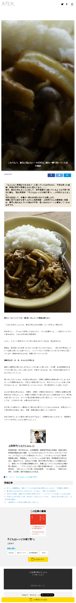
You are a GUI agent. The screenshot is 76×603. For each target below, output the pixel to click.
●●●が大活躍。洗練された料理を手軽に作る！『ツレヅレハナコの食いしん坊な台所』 (39, 494)
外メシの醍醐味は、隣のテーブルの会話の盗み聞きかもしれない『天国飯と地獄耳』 (38, 488)
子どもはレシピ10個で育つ (27, 477)
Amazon (11, 553)
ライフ (11, 477)
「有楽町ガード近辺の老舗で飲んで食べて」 (23, 502)
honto (44, 553)
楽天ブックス (21, 553)
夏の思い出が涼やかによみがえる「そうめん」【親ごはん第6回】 (31, 491)
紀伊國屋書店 (33, 553)
